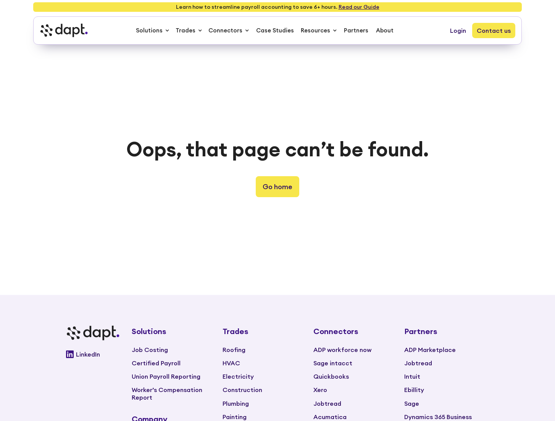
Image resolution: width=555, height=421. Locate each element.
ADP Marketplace (430, 350)
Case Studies (275, 30)
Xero (320, 390)
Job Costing (150, 350)
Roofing (234, 350)
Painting (235, 417)
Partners (356, 30)
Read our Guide (359, 6)
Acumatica (330, 417)
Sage (411, 403)
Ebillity (414, 390)
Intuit (412, 376)
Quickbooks (331, 376)
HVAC (231, 363)
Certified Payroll (156, 363)
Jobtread (327, 403)
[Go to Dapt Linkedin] (92, 354)
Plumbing (236, 403)
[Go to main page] (92, 333)
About (385, 30)
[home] (64, 30)
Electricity (238, 376)
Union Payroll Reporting (166, 376)
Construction (242, 390)
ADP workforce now (342, 350)
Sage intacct (332, 363)
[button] (152, 30)
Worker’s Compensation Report (167, 393)
